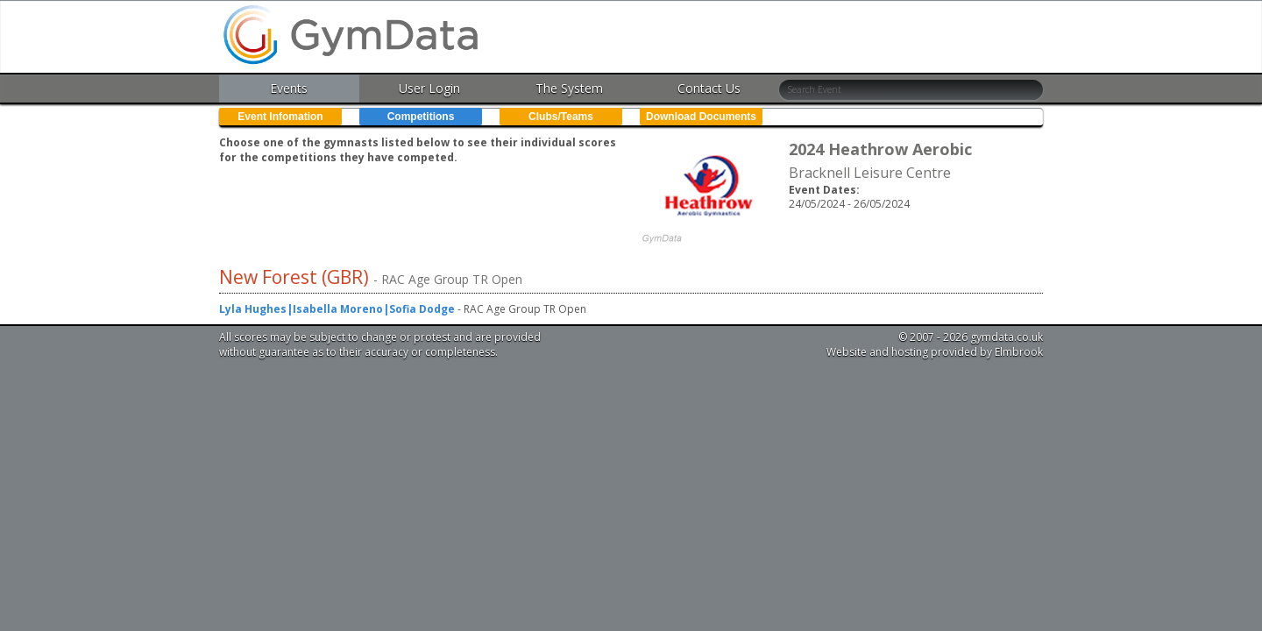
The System (569, 88)
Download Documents (701, 116)
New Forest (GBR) (296, 277)
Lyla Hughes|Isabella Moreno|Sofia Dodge (337, 308)
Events (289, 88)
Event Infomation (280, 116)
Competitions (421, 116)
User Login (429, 88)
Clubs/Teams (560, 116)
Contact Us (709, 88)
